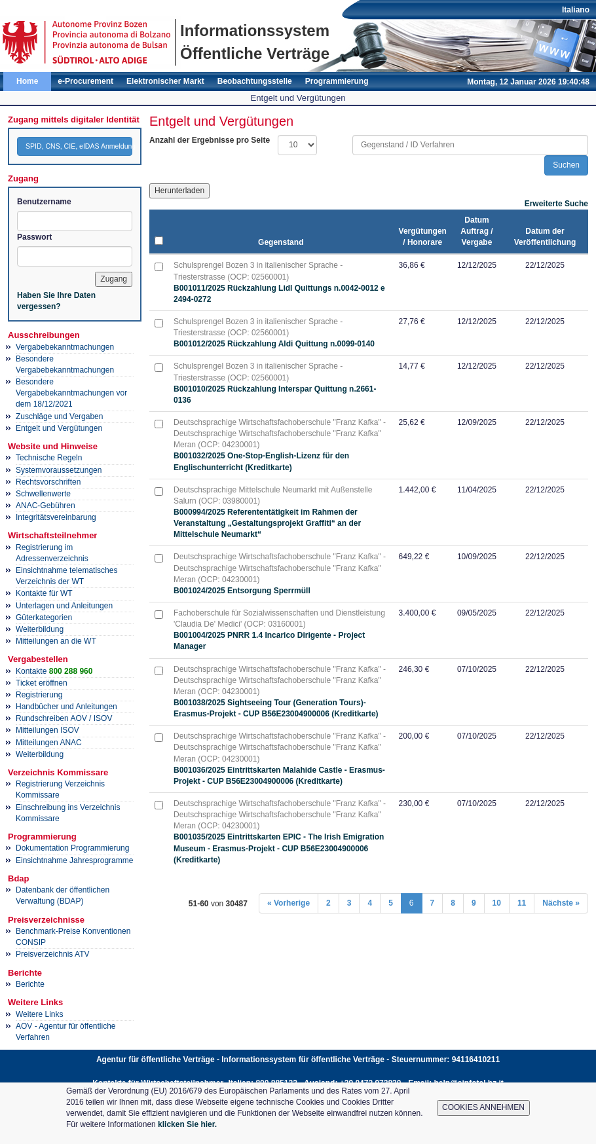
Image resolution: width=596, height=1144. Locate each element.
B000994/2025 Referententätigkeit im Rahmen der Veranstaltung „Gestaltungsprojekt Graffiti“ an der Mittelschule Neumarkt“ (267, 523)
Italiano (575, 9)
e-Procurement (85, 81)
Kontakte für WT (44, 593)
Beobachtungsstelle (254, 81)
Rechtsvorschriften (48, 482)
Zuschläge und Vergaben (59, 416)
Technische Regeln (49, 457)
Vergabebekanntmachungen (65, 347)
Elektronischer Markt (165, 81)
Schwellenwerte (43, 493)
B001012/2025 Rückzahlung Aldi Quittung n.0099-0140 (274, 343)
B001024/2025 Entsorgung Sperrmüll (242, 590)
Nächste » (561, 903)
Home (27, 81)
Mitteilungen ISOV (47, 730)
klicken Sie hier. (187, 1124)
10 (497, 903)
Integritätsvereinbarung (56, 517)
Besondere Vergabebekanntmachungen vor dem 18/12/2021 (71, 393)
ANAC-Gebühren (45, 505)
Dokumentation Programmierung (72, 848)
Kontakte (54, 671)
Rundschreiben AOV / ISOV (64, 718)
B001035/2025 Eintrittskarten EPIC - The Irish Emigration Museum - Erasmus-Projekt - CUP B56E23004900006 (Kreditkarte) (279, 848)
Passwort (34, 237)
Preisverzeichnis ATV (52, 954)
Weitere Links (39, 1014)
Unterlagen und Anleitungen (64, 605)
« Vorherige (288, 903)
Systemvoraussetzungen (59, 470)
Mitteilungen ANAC (49, 742)
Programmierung (337, 81)
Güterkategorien (44, 617)
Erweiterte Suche (556, 203)
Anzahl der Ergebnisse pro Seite (209, 140)
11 (521, 903)
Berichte (30, 984)
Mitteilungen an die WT (56, 641)
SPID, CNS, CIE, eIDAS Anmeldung (79, 146)
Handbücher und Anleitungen (66, 706)
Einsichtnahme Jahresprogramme (74, 860)
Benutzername (44, 201)
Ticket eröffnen (41, 683)
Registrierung (39, 694)
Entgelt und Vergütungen (59, 428)
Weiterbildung (40, 629)
